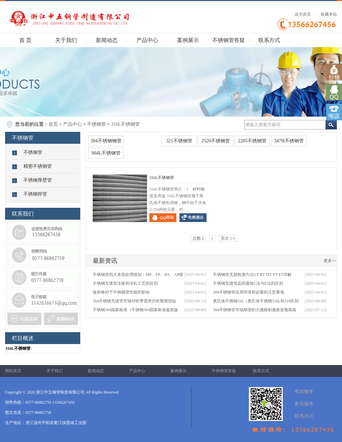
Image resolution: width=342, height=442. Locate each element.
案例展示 (188, 40)
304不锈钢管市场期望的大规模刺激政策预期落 (254, 309)
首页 (53, 124)
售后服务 (304, 403)
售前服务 (304, 391)
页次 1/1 (228, 238)
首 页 (25, 40)
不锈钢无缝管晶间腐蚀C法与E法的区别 (248, 283)
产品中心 (147, 40)
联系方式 (269, 40)
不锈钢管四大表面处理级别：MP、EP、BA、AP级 (138, 274)
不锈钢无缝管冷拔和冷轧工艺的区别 (125, 283)
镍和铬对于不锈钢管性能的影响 (121, 292)
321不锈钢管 (179, 140)
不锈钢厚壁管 (37, 180)
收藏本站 (329, 14)
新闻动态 (106, 40)
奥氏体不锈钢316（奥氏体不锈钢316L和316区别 (256, 301)
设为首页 (303, 14)
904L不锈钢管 (106, 153)
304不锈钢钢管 (106, 140)
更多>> (330, 260)
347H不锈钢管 (288, 140)
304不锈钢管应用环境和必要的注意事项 (248, 292)
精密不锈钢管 (37, 166)
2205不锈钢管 (252, 140)
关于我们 (66, 40)
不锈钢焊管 (35, 194)
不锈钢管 (96, 124)
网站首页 (13, 370)
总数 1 (198, 238)
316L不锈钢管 (125, 124)
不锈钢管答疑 (228, 40)
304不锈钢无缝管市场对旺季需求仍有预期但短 (134, 301)
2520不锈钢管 (215, 140)
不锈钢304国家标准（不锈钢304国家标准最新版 (135, 309)
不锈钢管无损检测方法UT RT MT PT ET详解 (252, 274)
